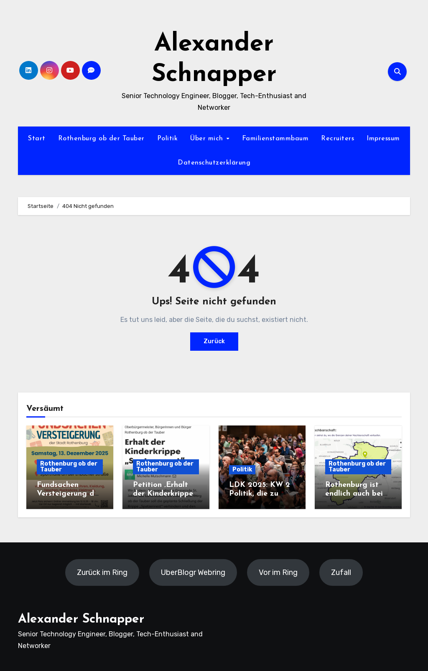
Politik (167, 138)
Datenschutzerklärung (214, 163)
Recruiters (337, 138)
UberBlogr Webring (193, 572)
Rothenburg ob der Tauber (101, 138)
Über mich (207, 138)
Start (37, 138)
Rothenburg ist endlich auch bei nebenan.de (354, 494)
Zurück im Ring (102, 572)
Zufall (341, 572)
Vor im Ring (278, 572)
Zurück (214, 341)
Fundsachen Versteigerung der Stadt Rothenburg (69, 494)
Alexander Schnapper (81, 619)
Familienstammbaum (275, 138)
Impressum (383, 138)
